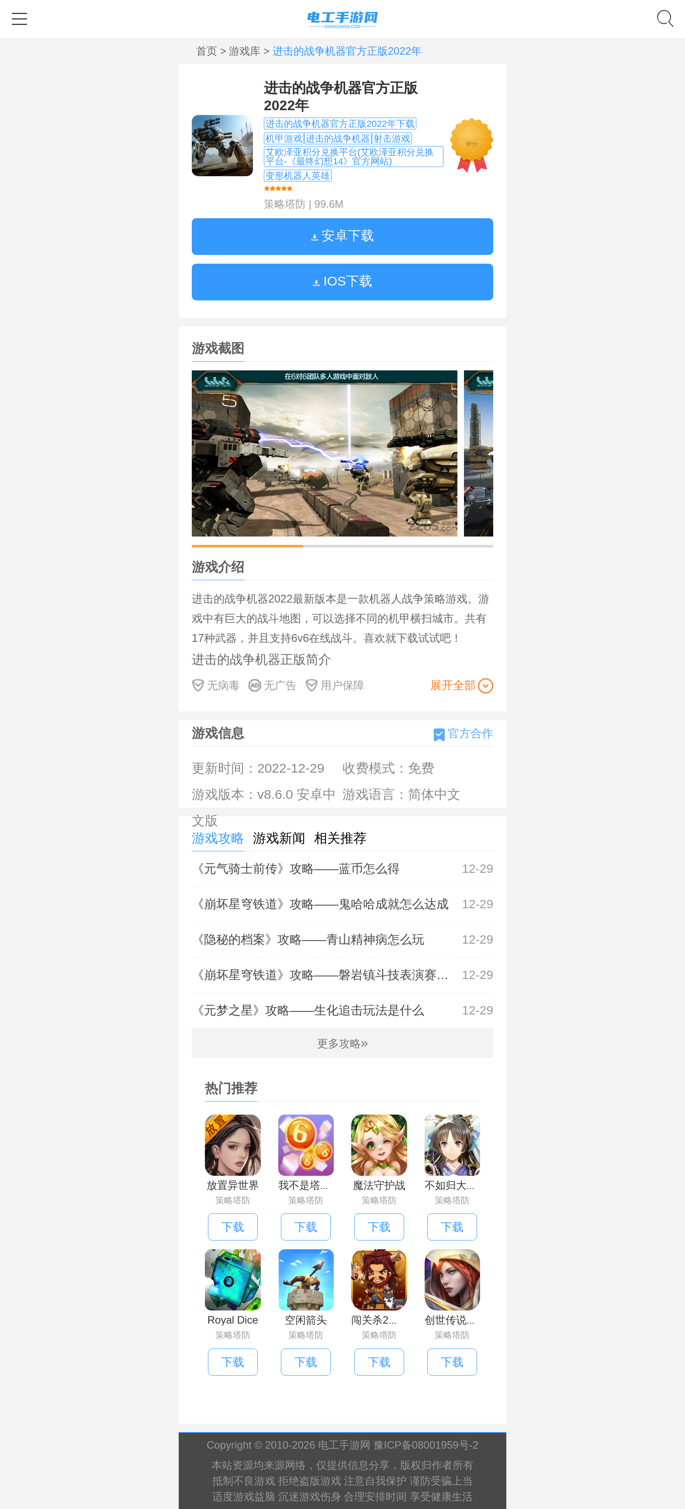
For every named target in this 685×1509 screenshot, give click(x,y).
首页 (208, 51)
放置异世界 (233, 1185)
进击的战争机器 (338, 138)
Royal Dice (233, 1320)
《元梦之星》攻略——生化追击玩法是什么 (342, 1010)
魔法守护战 (379, 1185)
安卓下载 (342, 235)
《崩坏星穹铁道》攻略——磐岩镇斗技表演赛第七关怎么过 (342, 975)
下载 (232, 1227)
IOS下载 (342, 281)
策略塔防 (285, 204)
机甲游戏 (284, 138)
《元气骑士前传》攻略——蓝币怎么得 (342, 869)
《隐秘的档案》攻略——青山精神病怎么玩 (342, 939)
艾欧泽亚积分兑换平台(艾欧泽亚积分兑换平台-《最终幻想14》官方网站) (350, 156)
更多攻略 (342, 1043)
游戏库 (246, 51)
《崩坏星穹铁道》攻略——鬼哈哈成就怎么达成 (342, 904)
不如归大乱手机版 (467, 1185)
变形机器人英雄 (298, 176)
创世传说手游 (456, 1320)
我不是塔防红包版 (320, 1185)
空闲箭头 (306, 1320)
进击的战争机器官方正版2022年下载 (340, 123)
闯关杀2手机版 (385, 1320)
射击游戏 (392, 138)
